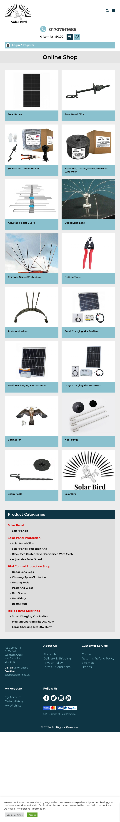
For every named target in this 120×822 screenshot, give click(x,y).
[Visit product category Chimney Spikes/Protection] (31, 258)
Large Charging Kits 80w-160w (32, 626)
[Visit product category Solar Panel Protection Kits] (31, 150)
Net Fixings (19, 598)
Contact (87, 654)
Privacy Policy (53, 662)
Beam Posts (19, 603)
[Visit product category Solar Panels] (31, 95)
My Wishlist (13, 705)
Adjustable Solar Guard (27, 559)
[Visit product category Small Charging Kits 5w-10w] (88, 312)
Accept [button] (32, 815)
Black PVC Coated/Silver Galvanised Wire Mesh (42, 554)
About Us (49, 654)
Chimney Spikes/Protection (30, 577)
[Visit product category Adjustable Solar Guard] (31, 204)
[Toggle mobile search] (107, 10)
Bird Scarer (19, 593)
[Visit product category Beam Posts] (31, 475)
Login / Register (20, 45)
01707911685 (58, 29)
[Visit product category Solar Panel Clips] (88, 95)
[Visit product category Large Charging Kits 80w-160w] (88, 367)
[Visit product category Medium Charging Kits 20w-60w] (31, 367)
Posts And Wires (22, 587)
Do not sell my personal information (24, 808)
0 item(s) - (56, 37)
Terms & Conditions (56, 667)
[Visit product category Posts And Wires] (31, 312)
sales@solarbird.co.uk (17, 674)
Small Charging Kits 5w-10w (30, 616)
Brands (87, 667)
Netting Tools (20, 582)
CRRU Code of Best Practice (59, 713)
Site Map (88, 662)
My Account (13, 697)
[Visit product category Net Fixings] (88, 421)
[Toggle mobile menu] (113, 10)
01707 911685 (20, 667)
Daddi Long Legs (23, 571)
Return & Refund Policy (98, 658)
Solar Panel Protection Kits (29, 548)
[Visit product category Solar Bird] (88, 475)
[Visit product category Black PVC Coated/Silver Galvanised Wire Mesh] (88, 150)
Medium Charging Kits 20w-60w (33, 621)
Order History (14, 701)
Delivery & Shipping (57, 658)
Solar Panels (20, 530)
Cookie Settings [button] (14, 815)
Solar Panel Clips (23, 543)
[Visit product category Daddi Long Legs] (88, 204)
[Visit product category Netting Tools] (88, 258)
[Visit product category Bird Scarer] (31, 421)
